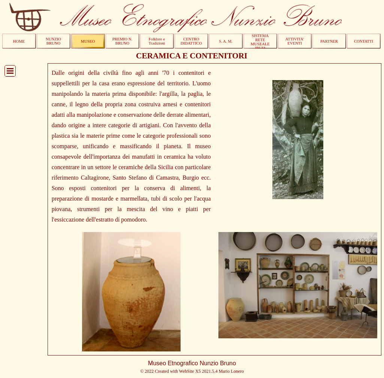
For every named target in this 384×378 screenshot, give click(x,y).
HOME (19, 41)
